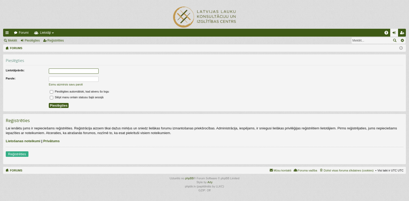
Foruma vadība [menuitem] (307, 170)
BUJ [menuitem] (388, 34)
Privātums (51, 141)
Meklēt (12, 40)
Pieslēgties (32, 40)
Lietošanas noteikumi (23, 141)
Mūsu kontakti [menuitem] (282, 170)
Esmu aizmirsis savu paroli (66, 84)
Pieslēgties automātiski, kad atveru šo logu (79, 91)
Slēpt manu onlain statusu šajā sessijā (77, 97)
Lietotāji (45, 33)
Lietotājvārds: (15, 70)
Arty (210, 182)
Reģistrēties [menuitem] (403, 34)
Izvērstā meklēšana (402, 40)
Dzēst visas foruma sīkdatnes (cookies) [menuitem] (349, 170)
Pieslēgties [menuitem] (395, 34)
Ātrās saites (8, 34)
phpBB (189, 178)
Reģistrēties (55, 40)
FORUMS (16, 170)
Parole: (10, 78)
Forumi (23, 33)
